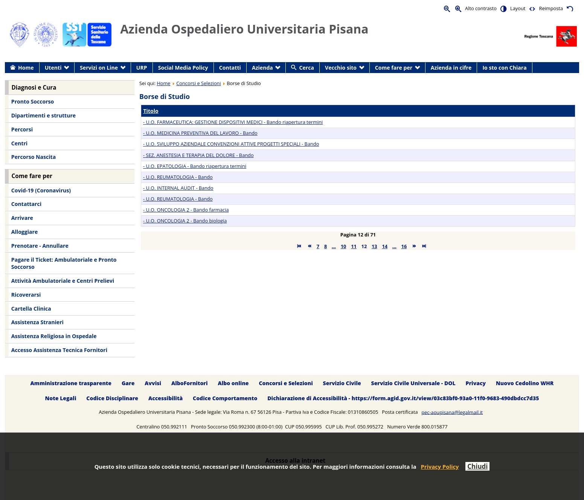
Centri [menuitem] (19, 143)
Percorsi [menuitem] (22, 129)
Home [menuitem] (26, 67)
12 (364, 246)
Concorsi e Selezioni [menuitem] (286, 383)
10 (343, 246)
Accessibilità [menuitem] (165, 398)
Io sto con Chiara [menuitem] (504, 67)
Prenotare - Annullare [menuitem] (40, 245)
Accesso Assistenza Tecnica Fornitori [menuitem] (59, 350)
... (334, 246)
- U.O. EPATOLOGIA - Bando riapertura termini (194, 166)
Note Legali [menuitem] (60, 398)
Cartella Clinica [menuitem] (31, 308)
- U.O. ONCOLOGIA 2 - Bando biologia (185, 220)
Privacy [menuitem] (476, 383)
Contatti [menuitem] (230, 67)
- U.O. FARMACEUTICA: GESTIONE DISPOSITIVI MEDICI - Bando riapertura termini (233, 122)
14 (384, 246)
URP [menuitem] (141, 67)
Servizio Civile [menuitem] (342, 383)
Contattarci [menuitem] (26, 203)
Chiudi (477, 466)
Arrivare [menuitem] (22, 217)
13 (374, 246)
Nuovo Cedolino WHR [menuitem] (525, 383)
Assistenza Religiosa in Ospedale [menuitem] (54, 336)
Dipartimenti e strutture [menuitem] (43, 115)
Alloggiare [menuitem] (24, 231)
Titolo (150, 110)
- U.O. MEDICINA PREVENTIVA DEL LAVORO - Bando (200, 133)
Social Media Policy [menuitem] (183, 67)
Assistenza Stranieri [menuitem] (37, 322)
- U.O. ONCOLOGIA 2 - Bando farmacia (186, 209)
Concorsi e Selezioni (198, 83)
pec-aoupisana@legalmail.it (452, 412)
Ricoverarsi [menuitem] (26, 294)
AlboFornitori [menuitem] (189, 383)
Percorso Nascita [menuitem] (33, 156)
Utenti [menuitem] (53, 67)
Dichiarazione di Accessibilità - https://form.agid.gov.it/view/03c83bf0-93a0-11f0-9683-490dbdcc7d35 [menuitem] (403, 398)
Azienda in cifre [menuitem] (451, 67)
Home (163, 83)
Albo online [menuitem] (233, 383)
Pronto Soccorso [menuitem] (32, 101)
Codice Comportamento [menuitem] (225, 398)
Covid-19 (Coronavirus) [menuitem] (41, 190)
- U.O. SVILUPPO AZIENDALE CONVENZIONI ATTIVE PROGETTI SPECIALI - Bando (231, 143)
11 (354, 246)
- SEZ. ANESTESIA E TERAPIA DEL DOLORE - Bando (198, 155)
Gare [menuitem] (128, 383)
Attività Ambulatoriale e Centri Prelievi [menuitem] (62, 280)
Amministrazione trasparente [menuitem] (70, 383)
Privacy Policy (440, 466)
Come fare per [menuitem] (393, 67)
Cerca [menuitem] (306, 67)
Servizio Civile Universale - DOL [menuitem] (413, 383)
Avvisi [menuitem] (153, 383)
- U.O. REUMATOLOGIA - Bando (178, 177)
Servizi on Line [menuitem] (99, 67)
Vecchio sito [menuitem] (341, 67)
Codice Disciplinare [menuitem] (112, 398)
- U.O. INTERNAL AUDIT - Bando (178, 187)
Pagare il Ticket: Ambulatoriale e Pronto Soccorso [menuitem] (64, 263)
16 (404, 246)
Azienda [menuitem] (262, 67)
